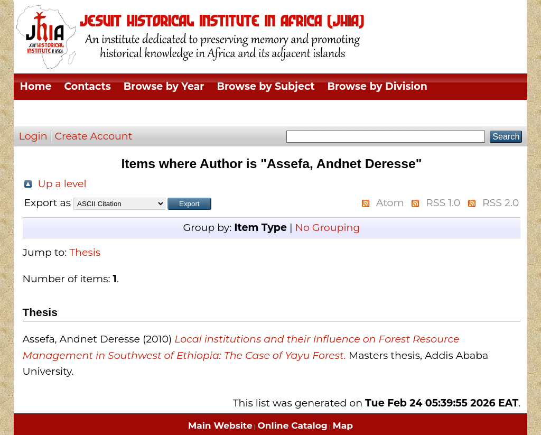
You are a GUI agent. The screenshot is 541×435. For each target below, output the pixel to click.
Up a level (62, 184)
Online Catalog (293, 425)
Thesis (84, 252)
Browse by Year (164, 86)
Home (36, 86)
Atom (390, 203)
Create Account (94, 136)
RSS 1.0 (443, 203)
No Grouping (327, 227)
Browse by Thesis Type (79, 113)
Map (343, 425)
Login (33, 136)
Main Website (220, 425)
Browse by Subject (266, 86)
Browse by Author (199, 113)
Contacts (87, 86)
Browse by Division (377, 86)
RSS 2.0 (500, 203)
